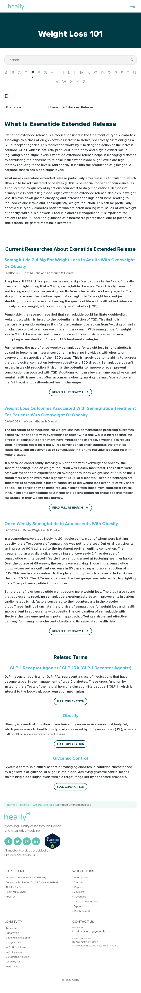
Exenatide (13, 107)
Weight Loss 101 (70, 34)
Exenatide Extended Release (71, 107)
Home (11, 805)
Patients (24, 805)
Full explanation (70, 701)
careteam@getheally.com (95, 931)
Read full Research (70, 392)
